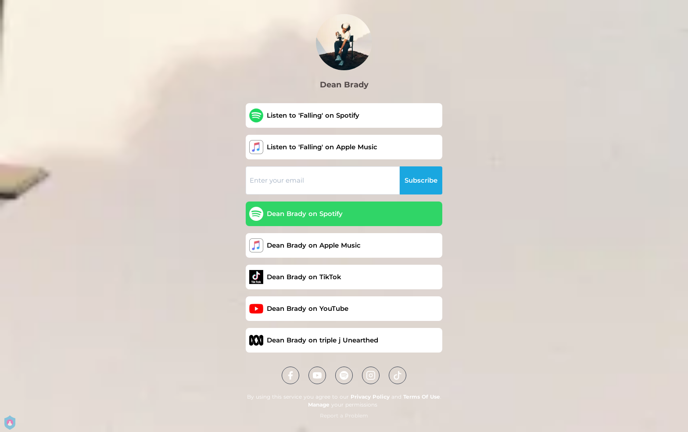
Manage (319, 404)
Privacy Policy (370, 396)
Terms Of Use (421, 396)
